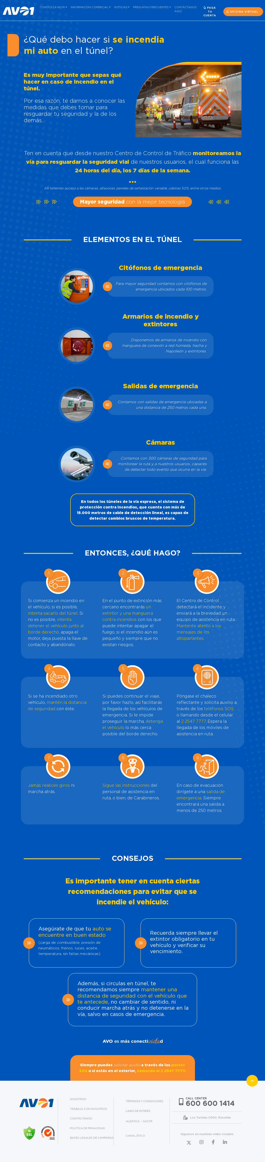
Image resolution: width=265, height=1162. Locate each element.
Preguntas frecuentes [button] (151, 7)
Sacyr (147, 1121)
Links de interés (138, 1111)
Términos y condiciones (144, 1101)
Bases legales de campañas (92, 1137)
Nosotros (78, 1099)
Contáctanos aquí (185, 9)
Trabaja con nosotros (88, 1108)
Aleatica (133, 1121)
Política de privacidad (87, 1128)
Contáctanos (81, 1118)
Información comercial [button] (89, 7)
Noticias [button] (120, 7)
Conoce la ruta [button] (52, 7)
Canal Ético (135, 1135)
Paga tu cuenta (209, 11)
